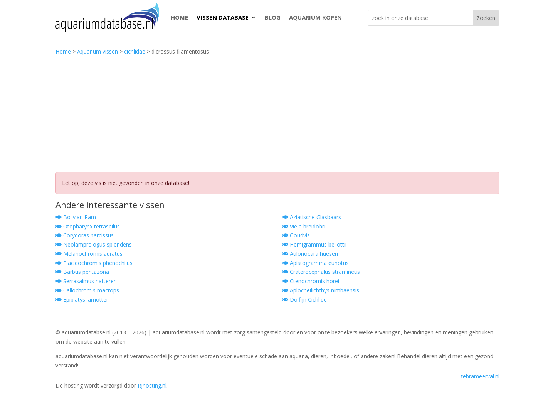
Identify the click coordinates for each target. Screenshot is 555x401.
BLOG (273, 17)
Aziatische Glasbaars (311, 217)
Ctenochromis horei (310, 281)
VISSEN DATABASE (223, 17)
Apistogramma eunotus (315, 263)
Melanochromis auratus (89, 253)
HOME (179, 17)
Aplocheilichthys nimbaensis (320, 290)
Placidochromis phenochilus (94, 263)
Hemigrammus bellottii (314, 244)
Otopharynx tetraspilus (88, 226)
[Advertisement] (278, 114)
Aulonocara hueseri (310, 253)
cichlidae (134, 51)
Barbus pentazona (82, 271)
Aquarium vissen (97, 51)
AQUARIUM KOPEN (315, 17)
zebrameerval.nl (480, 376)
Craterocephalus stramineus (321, 271)
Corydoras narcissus (85, 235)
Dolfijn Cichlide (304, 299)
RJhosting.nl (152, 385)
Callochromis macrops (87, 290)
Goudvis (296, 235)
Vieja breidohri (303, 226)
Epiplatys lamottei (82, 299)
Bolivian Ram (76, 217)
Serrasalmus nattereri (86, 281)
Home (63, 51)
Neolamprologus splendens (94, 244)
